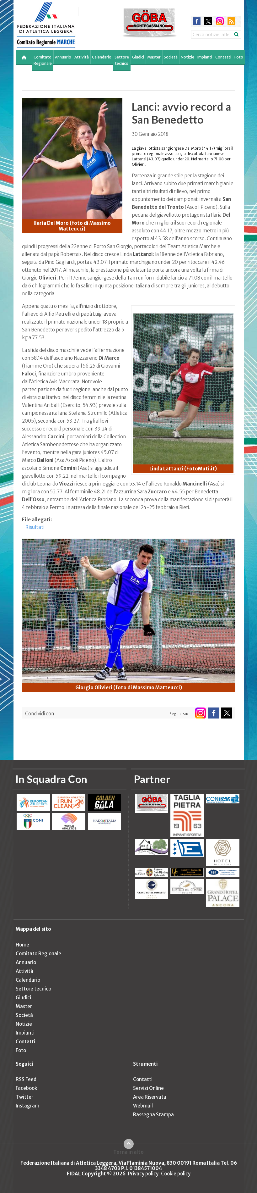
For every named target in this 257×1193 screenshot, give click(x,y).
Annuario (63, 57)
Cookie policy (175, 1174)
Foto (238, 57)
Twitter (24, 1097)
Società (171, 57)
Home (22, 945)
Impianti (204, 57)
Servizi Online (148, 1088)
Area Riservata (149, 1097)
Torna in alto (128, 1152)
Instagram (27, 1106)
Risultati (35, 527)
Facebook (26, 1088)
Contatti (223, 57)
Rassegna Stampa (153, 1115)
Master (154, 57)
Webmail (143, 1106)
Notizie (187, 57)
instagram (220, 21)
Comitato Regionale (43, 60)
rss (231, 21)
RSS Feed (26, 1079)
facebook (197, 21)
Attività (81, 57)
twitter (208, 21)
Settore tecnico (122, 60)
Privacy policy (143, 1174)
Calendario (101, 57)
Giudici (138, 57)
